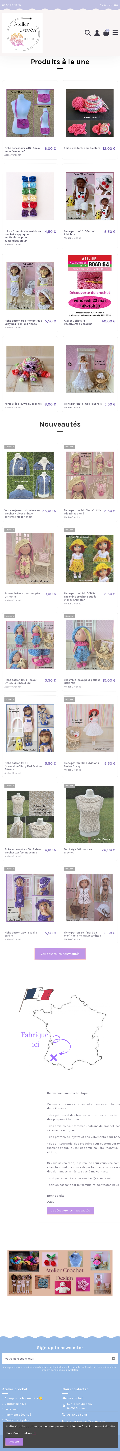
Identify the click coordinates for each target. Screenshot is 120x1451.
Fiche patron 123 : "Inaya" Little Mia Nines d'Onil (20, 681)
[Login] (97, 33)
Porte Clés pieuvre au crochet (23, 403)
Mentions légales (17, 1420)
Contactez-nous (15, 1404)
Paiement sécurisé (18, 1414)
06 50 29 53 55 (11, 5)
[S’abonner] (113, 1358)
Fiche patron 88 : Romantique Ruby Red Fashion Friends (23, 322)
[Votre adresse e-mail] (55, 1358)
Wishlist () (109, 5)
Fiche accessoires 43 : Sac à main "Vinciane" (22, 150)
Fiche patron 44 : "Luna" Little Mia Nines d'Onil (82, 512)
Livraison (11, 1409)
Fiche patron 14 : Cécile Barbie (83, 403)
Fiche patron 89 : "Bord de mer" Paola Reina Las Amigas (82, 934)
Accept (14, 1441)
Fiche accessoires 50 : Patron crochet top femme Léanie (23, 851)
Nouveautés (60, 424)
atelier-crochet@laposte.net (86, 1421)
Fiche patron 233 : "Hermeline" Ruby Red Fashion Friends (23, 766)
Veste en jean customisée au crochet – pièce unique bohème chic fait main (22, 513)
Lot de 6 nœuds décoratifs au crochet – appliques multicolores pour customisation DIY (22, 236)
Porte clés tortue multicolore (82, 148)
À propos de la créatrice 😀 (24, 1398)
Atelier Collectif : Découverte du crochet (78, 322)
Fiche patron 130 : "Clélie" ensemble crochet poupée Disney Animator (80, 596)
